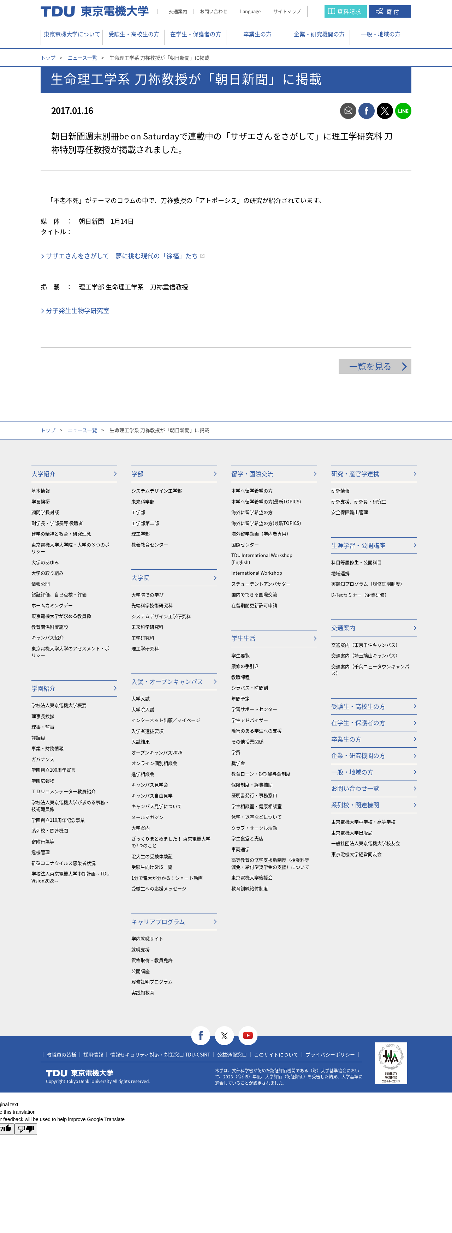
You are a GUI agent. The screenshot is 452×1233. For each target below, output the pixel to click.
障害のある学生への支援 (256, 730)
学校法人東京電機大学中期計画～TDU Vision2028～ (70, 877)
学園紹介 (43, 688)
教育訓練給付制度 (249, 888)
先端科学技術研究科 (152, 605)
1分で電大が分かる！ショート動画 (167, 877)
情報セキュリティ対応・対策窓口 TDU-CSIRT (160, 1054)
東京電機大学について (72, 34)
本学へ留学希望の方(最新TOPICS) (266, 501)
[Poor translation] (25, 1129)
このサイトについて (276, 1054)
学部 (137, 473)
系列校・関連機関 (49, 830)
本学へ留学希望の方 (252, 490)
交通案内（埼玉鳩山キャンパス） (365, 655)
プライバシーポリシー (330, 1054)
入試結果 (140, 741)
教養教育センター (149, 544)
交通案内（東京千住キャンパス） (365, 644)
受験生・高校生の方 (133, 34)
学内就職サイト (147, 938)
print (330, 111)
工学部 (138, 512)
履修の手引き (245, 666)
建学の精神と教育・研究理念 (61, 533)
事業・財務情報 (47, 748)
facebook (366, 111)
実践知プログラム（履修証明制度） (368, 583)
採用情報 (93, 1054)
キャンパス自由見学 (152, 795)
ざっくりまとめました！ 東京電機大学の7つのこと (170, 842)
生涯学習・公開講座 (358, 545)
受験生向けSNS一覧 (151, 866)
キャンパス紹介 (47, 637)
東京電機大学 (80, 1073)
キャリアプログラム (158, 921)
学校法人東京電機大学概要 (59, 705)
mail (348, 111)
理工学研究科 (145, 648)
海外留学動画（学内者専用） (261, 533)
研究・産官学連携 (355, 473)
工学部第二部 (145, 523)
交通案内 (178, 11)
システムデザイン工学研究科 (161, 616)
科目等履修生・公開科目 (356, 562)
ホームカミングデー (52, 605)
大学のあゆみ (45, 562)
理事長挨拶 (42, 716)
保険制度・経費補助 (252, 784)
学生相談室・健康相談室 (256, 806)
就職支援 (140, 949)
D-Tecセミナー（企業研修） (360, 594)
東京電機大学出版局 (352, 832)
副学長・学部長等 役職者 (57, 523)
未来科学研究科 (147, 626)
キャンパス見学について (156, 806)
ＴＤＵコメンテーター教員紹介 (63, 791)
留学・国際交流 (252, 473)
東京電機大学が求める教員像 (61, 615)
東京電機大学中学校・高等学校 (363, 821)
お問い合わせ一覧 (355, 788)
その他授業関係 (247, 741)
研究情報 (340, 490)
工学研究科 (142, 637)
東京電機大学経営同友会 (356, 854)
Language (250, 11)
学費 (235, 752)
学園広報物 (42, 780)
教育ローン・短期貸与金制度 (261, 773)
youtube (248, 1036)
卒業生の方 (257, 34)
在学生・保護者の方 (195, 34)
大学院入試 (142, 709)
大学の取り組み (47, 572)
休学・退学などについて (256, 816)
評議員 (38, 737)
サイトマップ (287, 11)
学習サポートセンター (254, 709)
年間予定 (240, 698)
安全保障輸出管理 (349, 512)
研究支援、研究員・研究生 (358, 501)
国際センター (245, 544)
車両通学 (240, 849)
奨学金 (238, 763)
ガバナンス (42, 759)
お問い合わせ (213, 11)
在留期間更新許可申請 (254, 605)
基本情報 (40, 490)
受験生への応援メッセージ (158, 888)
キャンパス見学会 (149, 784)
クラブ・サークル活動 (254, 827)
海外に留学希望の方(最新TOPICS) (266, 523)
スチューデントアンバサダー (261, 583)
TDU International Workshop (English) (261, 558)
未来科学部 (142, 501)
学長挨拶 (40, 501)
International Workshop (256, 572)
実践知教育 (142, 992)
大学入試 (140, 698)
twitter (385, 111)
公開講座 (140, 971)
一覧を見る (370, 366)
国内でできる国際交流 (254, 594)
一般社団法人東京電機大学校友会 (365, 843)
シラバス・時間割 (249, 687)
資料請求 (349, 11)
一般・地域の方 (380, 34)
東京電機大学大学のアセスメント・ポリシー (70, 652)
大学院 (140, 577)
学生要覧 (240, 655)
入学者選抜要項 (147, 731)
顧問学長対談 (45, 512)
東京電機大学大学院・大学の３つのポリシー (70, 548)
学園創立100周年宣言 (53, 769)
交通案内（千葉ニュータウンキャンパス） (370, 670)
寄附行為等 (42, 841)
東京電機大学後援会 (252, 877)
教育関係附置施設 (49, 626)
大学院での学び (147, 594)
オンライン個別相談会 (154, 763)
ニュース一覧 (82, 57)
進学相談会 (142, 774)
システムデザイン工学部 (156, 490)
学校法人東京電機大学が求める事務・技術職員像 (70, 806)
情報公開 (40, 583)
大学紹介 (43, 473)
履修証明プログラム (152, 981)
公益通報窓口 (232, 1054)
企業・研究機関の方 (319, 34)
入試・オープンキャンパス (167, 681)
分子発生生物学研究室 (77, 310)
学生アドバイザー (249, 720)
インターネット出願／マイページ (165, 720)
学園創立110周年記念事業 (58, 819)
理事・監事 (42, 726)
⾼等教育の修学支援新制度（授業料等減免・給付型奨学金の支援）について (270, 863)
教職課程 (240, 677)
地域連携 (340, 573)
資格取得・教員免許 (152, 960)
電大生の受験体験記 (152, 856)
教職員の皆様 (61, 1054)
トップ (48, 57)
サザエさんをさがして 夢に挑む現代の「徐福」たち (122, 256)
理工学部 (140, 533)
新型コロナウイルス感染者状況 (63, 863)
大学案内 (140, 827)
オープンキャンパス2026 (156, 752)
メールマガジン (147, 817)
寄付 (393, 11)
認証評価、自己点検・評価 (59, 594)
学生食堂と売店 (247, 838)
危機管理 (40, 852)
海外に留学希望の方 (252, 512)
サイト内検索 (322, 11)
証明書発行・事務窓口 (254, 795)
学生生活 (243, 638)
